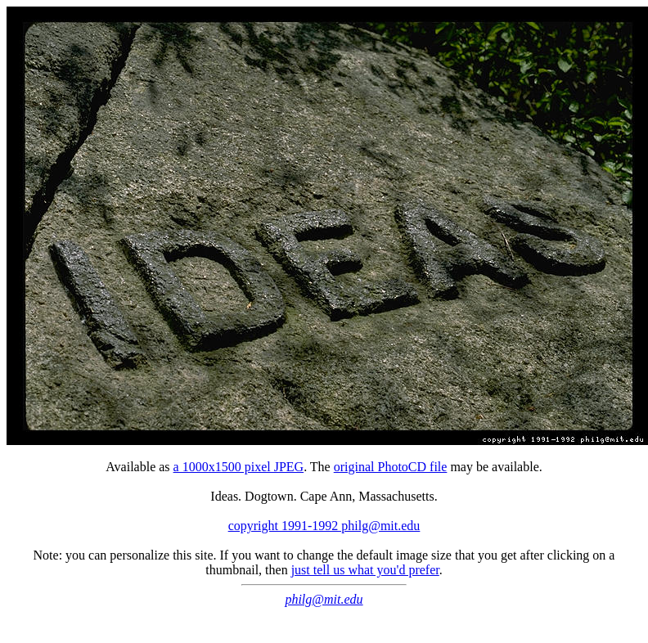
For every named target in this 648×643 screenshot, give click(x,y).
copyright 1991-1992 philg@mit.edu (324, 526)
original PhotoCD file (391, 467)
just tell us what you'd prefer (365, 570)
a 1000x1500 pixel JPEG (238, 467)
